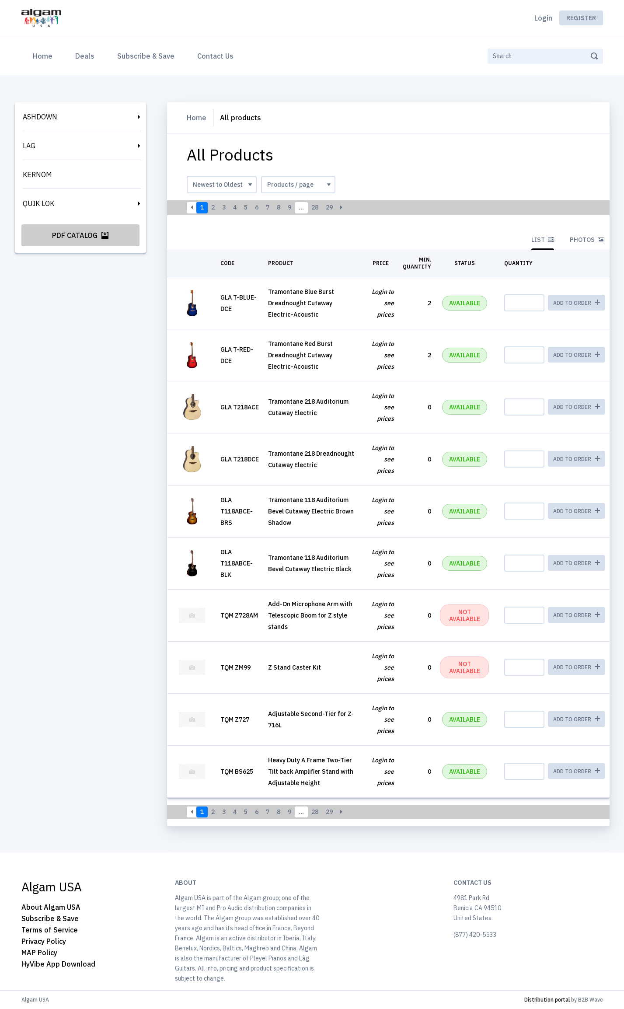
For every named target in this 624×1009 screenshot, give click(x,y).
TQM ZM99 (235, 667)
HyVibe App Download (58, 964)
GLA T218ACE (239, 407)
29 (329, 207)
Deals (84, 56)
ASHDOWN (40, 116)
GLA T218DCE (239, 459)
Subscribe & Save (145, 56)
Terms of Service (49, 929)
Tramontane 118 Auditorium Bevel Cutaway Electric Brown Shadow (311, 511)
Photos (587, 240)
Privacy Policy (43, 941)
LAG (29, 145)
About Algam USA (50, 907)
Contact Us (215, 56)
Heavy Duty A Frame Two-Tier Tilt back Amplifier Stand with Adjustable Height (310, 771)
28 (314, 207)
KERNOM (37, 174)
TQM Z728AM (239, 615)
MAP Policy (39, 952)
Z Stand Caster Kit (294, 667)
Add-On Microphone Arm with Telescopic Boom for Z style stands (310, 615)
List (542, 240)
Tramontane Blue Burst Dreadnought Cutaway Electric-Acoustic (301, 303)
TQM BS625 (236, 771)
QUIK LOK (38, 203)
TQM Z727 (234, 719)
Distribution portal (547, 999)
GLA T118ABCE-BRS (236, 511)
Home (44, 55)
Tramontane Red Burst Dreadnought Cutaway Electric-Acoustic (300, 355)
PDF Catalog (80, 235)
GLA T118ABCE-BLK (236, 563)
